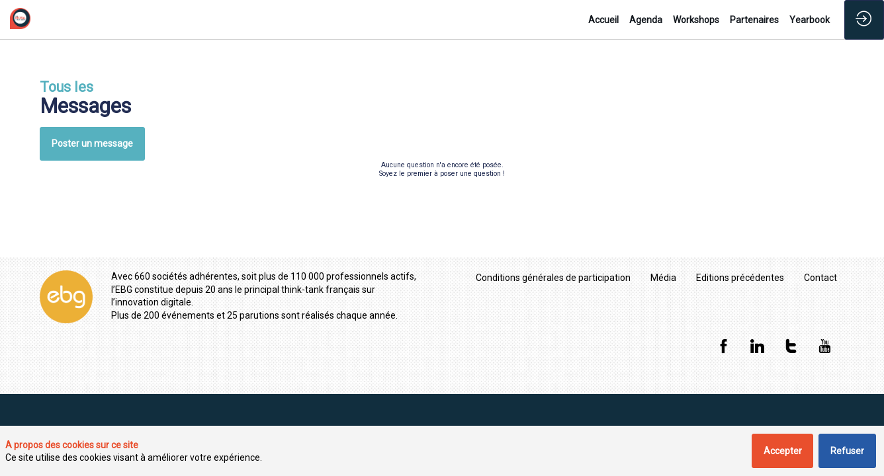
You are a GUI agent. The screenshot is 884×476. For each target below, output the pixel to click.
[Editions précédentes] (740, 277)
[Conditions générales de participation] (553, 277)
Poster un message (92, 143)
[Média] (663, 277)
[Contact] (820, 277)
